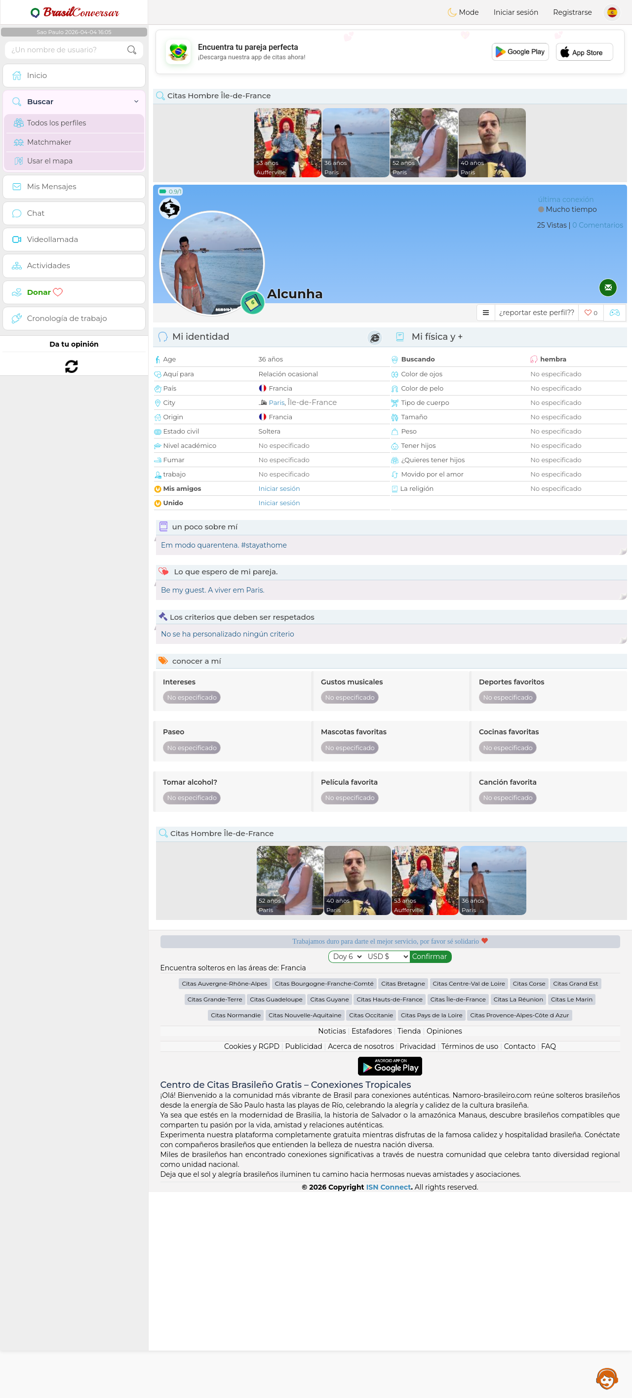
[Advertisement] (390, 52)
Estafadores (372, 1237)
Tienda (409, 1237)
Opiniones (444, 1237)
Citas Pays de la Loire (432, 1221)
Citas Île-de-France (458, 1205)
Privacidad (417, 1252)
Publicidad (303, 1252)
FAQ (548, 1252)
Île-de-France (312, 402)
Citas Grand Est (575, 1189)
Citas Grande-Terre (215, 1205)
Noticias (332, 1237)
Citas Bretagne (403, 1189)
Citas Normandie (236, 1221)
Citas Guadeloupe (276, 1205)
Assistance (607, 1378)
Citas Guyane (329, 1205)
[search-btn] (131, 50)
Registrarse (572, 12)
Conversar (74, 12)
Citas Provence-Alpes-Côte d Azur (519, 1221)
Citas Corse (529, 1189)
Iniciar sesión (516, 12)
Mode (463, 12)
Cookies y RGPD (251, 1252)
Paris (277, 402)
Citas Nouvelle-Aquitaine (305, 1221)
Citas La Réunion (519, 1205)
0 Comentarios (597, 225)
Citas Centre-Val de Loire (469, 1189)
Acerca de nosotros (361, 1252)
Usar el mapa (43, 161)
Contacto (520, 1252)
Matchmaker (43, 142)
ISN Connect (388, 1393)
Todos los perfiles (50, 123)
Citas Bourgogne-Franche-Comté (324, 1189)
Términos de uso (469, 1252)
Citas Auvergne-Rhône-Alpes (224, 1189)
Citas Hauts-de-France (389, 1205)
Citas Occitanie (371, 1221)
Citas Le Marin (571, 1205)
